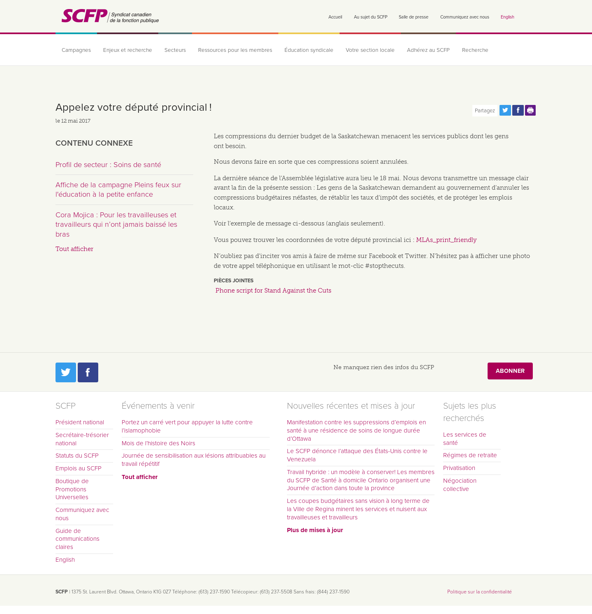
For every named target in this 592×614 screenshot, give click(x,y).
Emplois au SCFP (79, 468)
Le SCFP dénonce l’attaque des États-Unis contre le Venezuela (357, 455)
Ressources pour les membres (235, 50)
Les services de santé (464, 439)
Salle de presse (413, 17)
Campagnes (76, 50)
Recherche (475, 50)
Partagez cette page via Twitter (505, 110)
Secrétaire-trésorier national (82, 439)
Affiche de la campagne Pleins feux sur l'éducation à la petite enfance (118, 189)
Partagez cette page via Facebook (518, 110)
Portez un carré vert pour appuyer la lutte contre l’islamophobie (187, 426)
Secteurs (175, 50)
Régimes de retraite (470, 455)
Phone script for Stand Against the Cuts (273, 290)
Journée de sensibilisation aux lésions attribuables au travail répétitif (194, 459)
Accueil (335, 17)
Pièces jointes (234, 280)
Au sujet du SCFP (370, 17)
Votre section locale (370, 50)
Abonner (510, 370)
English (507, 17)
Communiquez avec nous (464, 17)
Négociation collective (459, 485)
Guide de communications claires (77, 539)
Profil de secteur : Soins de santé (108, 164)
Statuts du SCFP (77, 455)
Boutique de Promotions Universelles (72, 489)
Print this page (530, 110)
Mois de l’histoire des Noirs (158, 443)
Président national (80, 422)
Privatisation (459, 468)
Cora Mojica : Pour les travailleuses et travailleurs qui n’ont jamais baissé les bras (116, 224)
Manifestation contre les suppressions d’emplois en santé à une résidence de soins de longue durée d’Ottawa (356, 430)
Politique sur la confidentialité (479, 592)
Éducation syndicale (308, 50)
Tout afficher (74, 249)
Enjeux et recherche (127, 50)
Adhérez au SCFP (428, 50)
